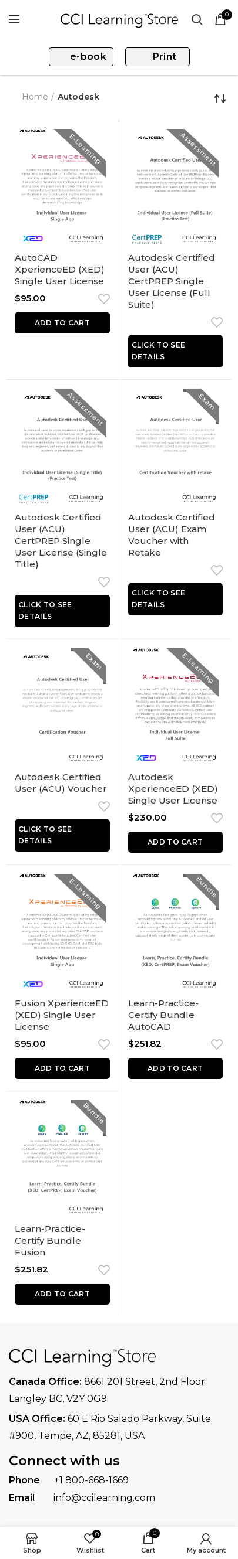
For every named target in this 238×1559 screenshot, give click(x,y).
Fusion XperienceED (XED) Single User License (62, 1015)
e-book (88, 56)
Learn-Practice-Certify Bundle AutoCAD (163, 1015)
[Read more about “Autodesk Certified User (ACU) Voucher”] (62, 835)
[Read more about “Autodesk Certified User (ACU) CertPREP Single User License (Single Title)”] (62, 611)
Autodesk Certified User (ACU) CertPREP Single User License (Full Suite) (171, 281)
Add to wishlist (101, 299)
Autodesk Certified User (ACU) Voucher (61, 782)
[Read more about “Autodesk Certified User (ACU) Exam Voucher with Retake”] (175, 599)
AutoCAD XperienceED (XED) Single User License (60, 269)
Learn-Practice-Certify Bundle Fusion (50, 1240)
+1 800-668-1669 (91, 1480)
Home (35, 96)
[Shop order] (220, 98)
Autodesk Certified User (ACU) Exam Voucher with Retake (171, 535)
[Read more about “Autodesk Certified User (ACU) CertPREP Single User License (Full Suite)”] (175, 351)
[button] (62, 322)
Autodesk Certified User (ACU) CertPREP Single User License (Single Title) (61, 541)
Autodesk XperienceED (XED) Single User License (173, 788)
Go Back (12, 98)
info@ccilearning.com (104, 1497)
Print (165, 56)
